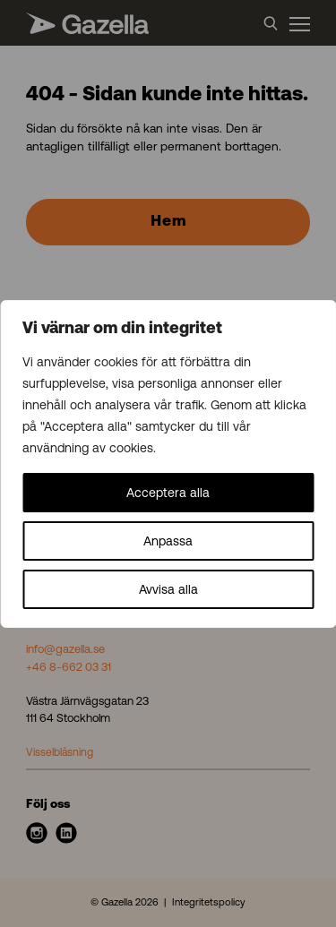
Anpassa (168, 541)
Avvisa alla (168, 589)
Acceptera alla (168, 492)
